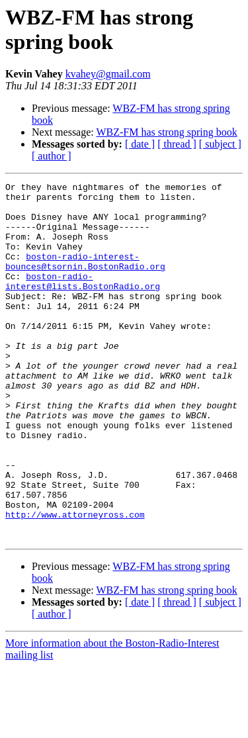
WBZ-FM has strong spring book (166, 132)
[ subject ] (220, 144)
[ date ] (140, 144)
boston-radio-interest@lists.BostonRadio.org (82, 302)
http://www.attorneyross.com (75, 582)
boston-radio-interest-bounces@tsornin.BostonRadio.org (85, 278)
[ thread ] (176, 144)
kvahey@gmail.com (108, 73)
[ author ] (51, 155)
